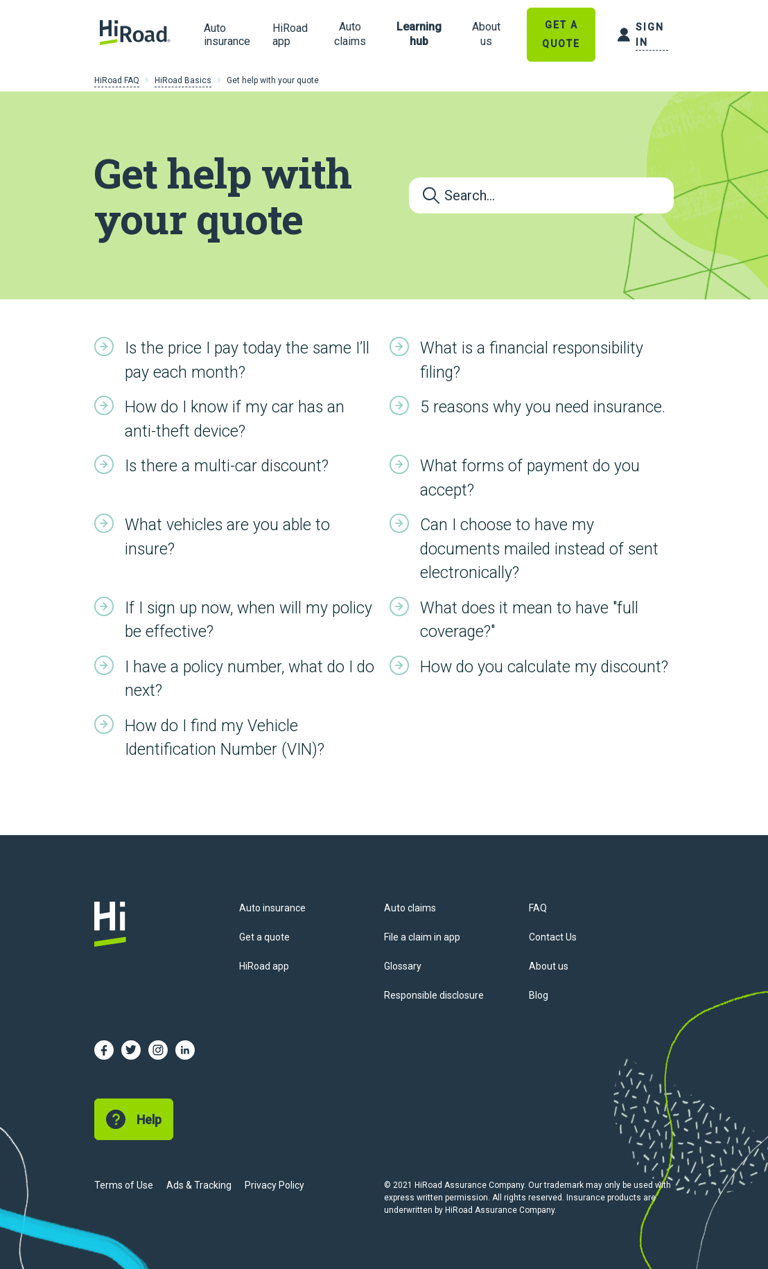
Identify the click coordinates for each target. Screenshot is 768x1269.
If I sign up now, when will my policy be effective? (248, 620)
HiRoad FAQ (116, 80)
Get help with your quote (273, 80)
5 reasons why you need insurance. (542, 407)
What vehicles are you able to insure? (227, 537)
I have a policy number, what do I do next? (249, 679)
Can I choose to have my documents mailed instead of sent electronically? (539, 549)
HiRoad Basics (183, 80)
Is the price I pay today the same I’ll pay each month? (247, 360)
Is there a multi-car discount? (227, 466)
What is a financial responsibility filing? (531, 360)
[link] (350, 34)
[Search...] (541, 195)
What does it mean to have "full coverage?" (529, 620)
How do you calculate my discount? (544, 667)
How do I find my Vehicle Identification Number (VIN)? (224, 738)
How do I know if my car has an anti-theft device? (234, 419)
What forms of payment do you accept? (530, 478)
